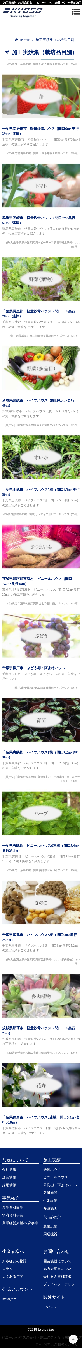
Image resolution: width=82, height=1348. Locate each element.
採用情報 (9, 1185)
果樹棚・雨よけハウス (60, 1185)
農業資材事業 (12, 1207)
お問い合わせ (56, 1251)
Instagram (9, 1299)
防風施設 (50, 1193)
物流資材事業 (12, 1215)
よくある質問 (12, 1276)
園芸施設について (57, 1261)
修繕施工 (50, 1208)
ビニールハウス (55, 1177)
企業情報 (9, 1177)
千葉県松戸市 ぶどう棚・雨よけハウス (33, 668)
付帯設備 (50, 1200)
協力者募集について (59, 1269)
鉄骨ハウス (52, 1169)
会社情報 (9, 1169)
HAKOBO (50, 1307)
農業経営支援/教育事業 (20, 1223)
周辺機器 (50, 1234)
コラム (7, 1269)
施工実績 (52, 1159)
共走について (15, 1159)
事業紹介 (11, 1198)
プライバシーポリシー (60, 1284)
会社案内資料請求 (57, 1276)
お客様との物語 (14, 1261)
